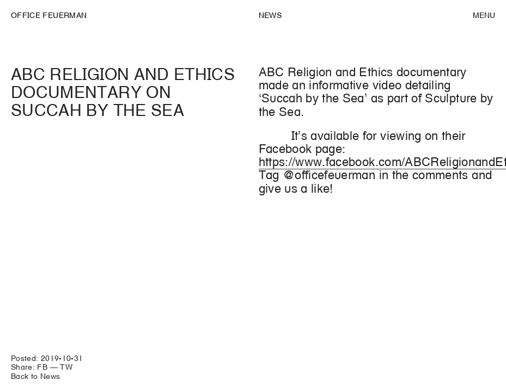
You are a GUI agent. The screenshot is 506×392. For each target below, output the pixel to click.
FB (42, 367)
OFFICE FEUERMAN (49, 15)
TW (66, 367)
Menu (484, 15)
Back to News (35, 376)
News (270, 15)
